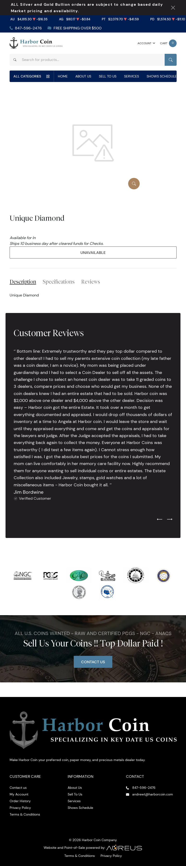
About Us (83, 76)
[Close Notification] (173, 8)
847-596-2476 (28, 28)
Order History (20, 801)
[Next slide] (169, 519)
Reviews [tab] (90, 282)
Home (63, 76)
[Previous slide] (159, 519)
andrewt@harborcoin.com (152, 794)
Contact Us (93, 661)
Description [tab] (23, 282)
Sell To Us (107, 76)
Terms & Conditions (25, 814)
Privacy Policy (20, 808)
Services (131, 76)
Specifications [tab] (59, 282)
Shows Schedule (162, 76)
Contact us (18, 787)
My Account (19, 794)
